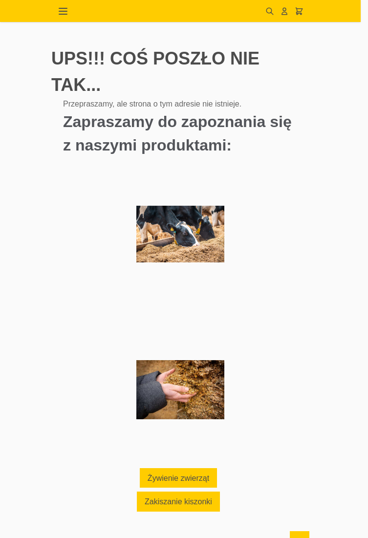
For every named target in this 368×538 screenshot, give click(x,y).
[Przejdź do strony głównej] (169, 11)
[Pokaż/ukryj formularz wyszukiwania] (269, 11)
